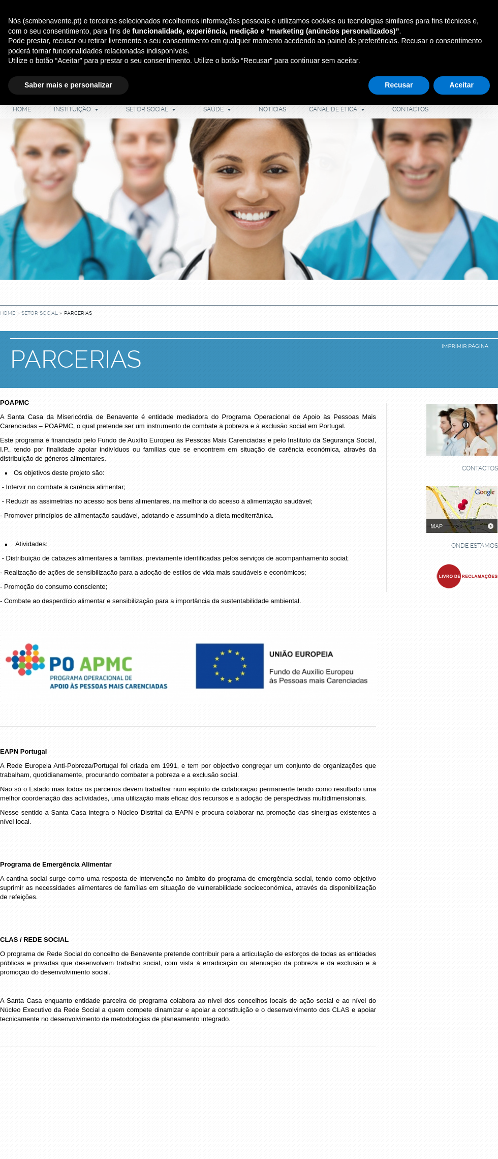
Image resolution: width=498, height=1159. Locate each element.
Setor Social (150, 109)
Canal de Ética (336, 109)
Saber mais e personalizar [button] (68, 85)
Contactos (410, 109)
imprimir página (465, 346)
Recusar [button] (399, 85)
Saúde (217, 109)
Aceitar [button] (462, 85)
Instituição (76, 109)
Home (22, 109)
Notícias (272, 109)
